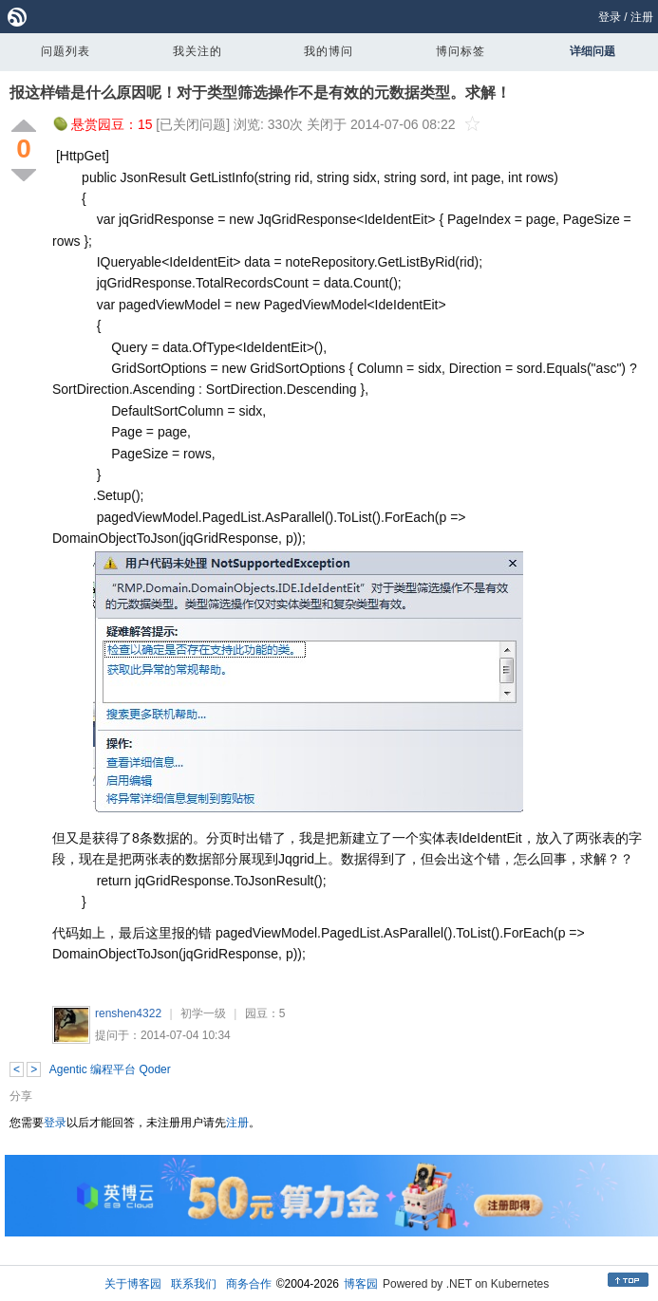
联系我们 (193, 1284)
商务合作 (249, 1284)
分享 (20, 1096)
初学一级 (203, 1013)
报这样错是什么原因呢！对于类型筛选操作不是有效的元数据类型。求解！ (260, 92)
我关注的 (197, 51)
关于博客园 (132, 1284)
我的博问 (328, 51)
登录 (609, 17)
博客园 (361, 1284)
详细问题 (592, 51)
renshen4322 (128, 1013)
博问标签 (460, 51)
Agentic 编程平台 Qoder (110, 1069)
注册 (641, 17)
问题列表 (65, 51)
